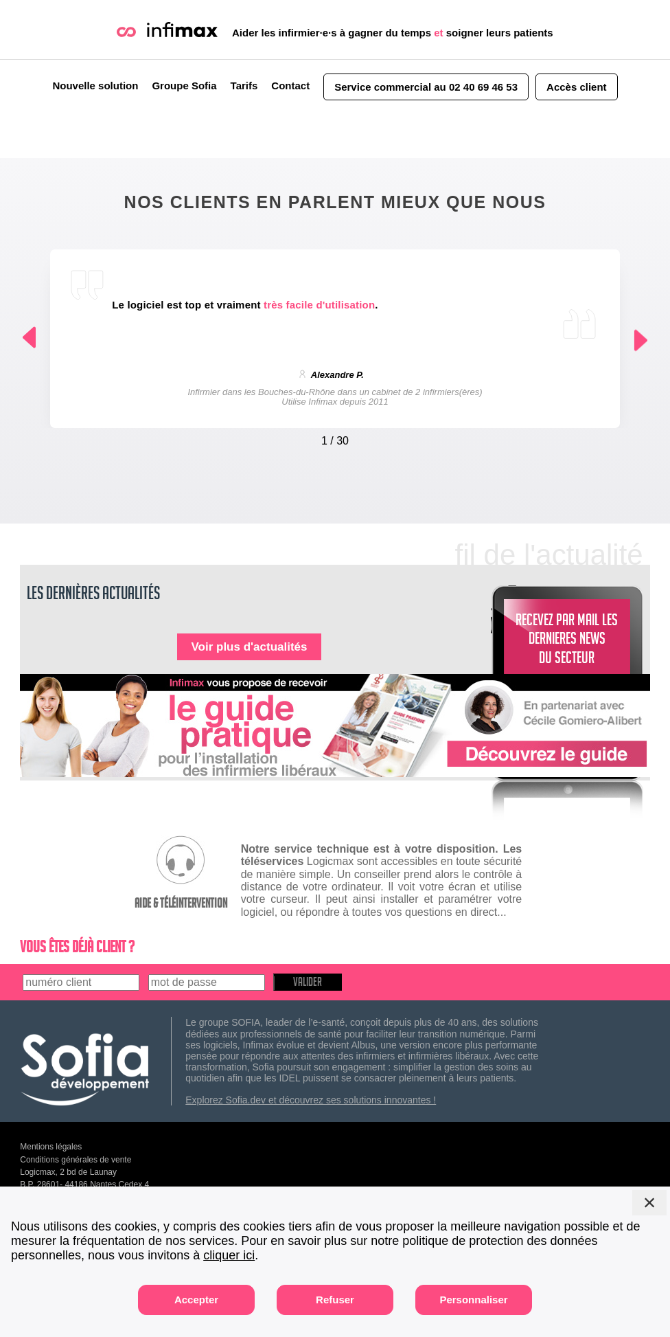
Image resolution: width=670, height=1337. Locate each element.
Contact (290, 85)
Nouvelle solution (95, 85)
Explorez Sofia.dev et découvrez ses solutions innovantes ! (310, 1099)
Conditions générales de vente (75, 1160)
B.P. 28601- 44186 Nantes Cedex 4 (84, 1184)
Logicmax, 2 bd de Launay (68, 1172)
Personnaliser (473, 1299)
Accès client (576, 87)
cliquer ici (229, 1255)
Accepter (196, 1299)
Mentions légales (51, 1146)
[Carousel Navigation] (335, 437)
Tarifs (244, 85)
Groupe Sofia (184, 85)
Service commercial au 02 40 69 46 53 (426, 87)
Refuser (335, 1299)
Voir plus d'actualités (249, 646)
